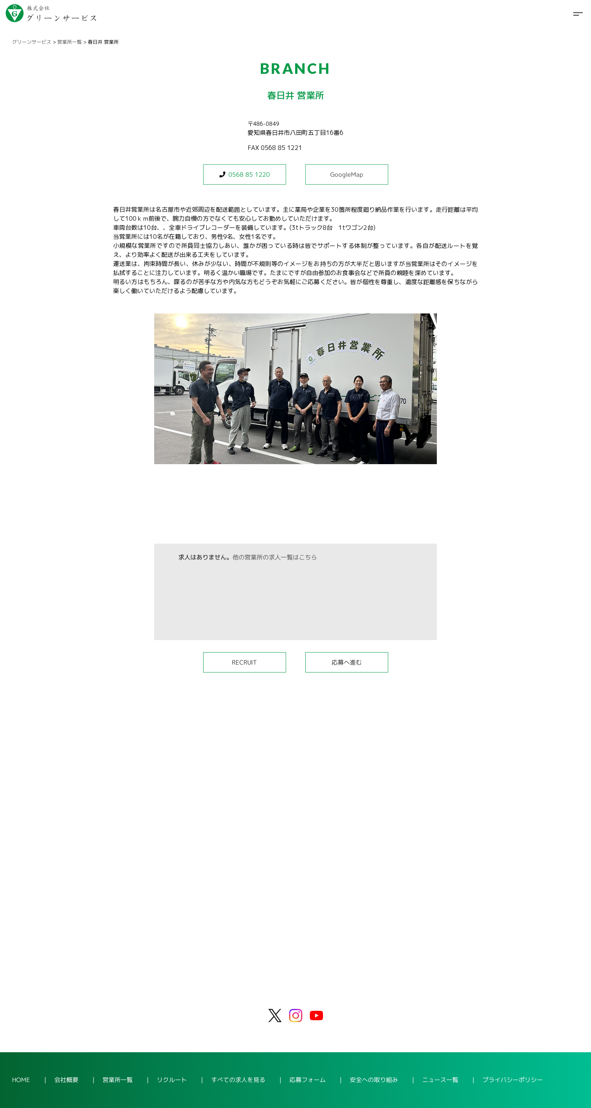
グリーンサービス (31, 41)
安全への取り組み (374, 1080)
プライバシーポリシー (512, 1080)
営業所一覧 (69, 41)
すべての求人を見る (238, 1080)
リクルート (172, 1080)
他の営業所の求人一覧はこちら (275, 557)
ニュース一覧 (440, 1080)
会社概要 (66, 1080)
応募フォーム (307, 1080)
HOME (21, 1080)
